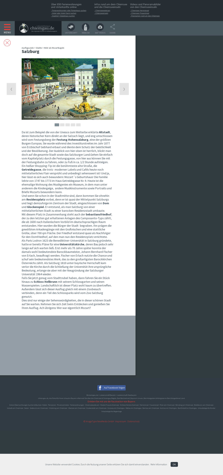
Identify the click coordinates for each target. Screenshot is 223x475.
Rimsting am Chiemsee (184, 405)
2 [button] (62, 124)
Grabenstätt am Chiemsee (96, 408)
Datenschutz (133, 421)
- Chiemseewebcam (102, 11)
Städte (39, 47)
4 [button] (73, 124)
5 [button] (78, 124)
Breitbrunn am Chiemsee (203, 405)
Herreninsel (144, 405)
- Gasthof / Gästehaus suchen (63, 16)
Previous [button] (11, 89)
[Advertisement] (159, 95)
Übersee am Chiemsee (76, 408)
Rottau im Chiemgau (134, 408)
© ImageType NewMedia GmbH (98, 421)
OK (174, 464)
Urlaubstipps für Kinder (206, 408)
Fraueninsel (154, 405)
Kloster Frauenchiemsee (109, 405)
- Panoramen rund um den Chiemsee (145, 16)
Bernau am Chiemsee (151, 408)
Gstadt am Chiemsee (15, 408)
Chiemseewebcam (92, 405)
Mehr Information (159, 464)
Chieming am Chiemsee (58, 408)
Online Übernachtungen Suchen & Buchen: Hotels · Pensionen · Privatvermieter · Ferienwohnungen (46, 405)
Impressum (120, 421)
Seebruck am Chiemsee (39, 408)
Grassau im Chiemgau (116, 408)
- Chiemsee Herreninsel (139, 11)
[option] (68, 89)
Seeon (26, 408)
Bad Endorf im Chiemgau (187, 408)
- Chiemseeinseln (101, 13)
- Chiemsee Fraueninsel (139, 13)
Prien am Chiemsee (167, 405)
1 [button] (57, 124)
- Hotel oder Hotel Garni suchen (63, 13)
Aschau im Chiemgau (168, 408)
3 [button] (67, 124)
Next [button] (124, 89)
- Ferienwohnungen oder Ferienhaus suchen (68, 11)
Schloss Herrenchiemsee (129, 405)
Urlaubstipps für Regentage (111, 411)
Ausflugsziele (28, 47)
